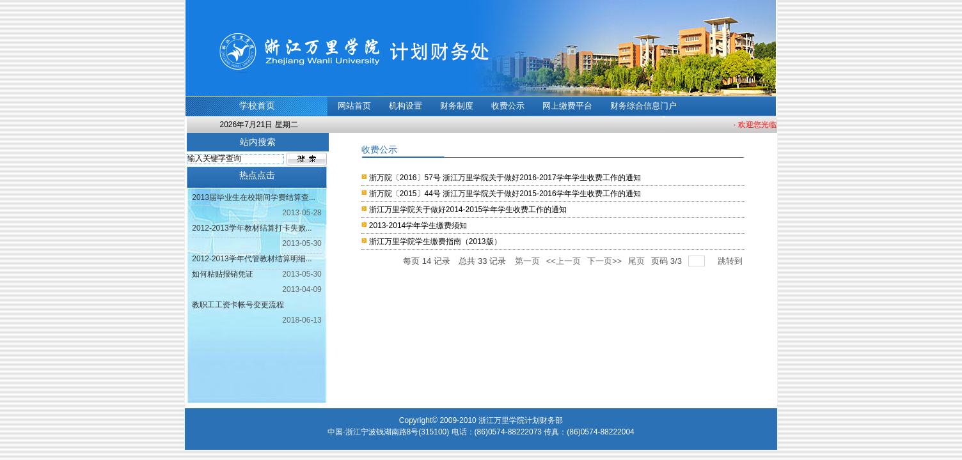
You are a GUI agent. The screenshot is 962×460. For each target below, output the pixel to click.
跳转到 (731, 261)
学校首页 (257, 106)
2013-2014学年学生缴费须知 (418, 225)
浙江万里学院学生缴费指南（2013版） (435, 241)
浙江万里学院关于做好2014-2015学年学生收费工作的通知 (468, 209)
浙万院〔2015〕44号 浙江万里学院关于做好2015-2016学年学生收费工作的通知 (505, 193)
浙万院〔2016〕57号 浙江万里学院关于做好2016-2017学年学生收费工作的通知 (505, 177)
